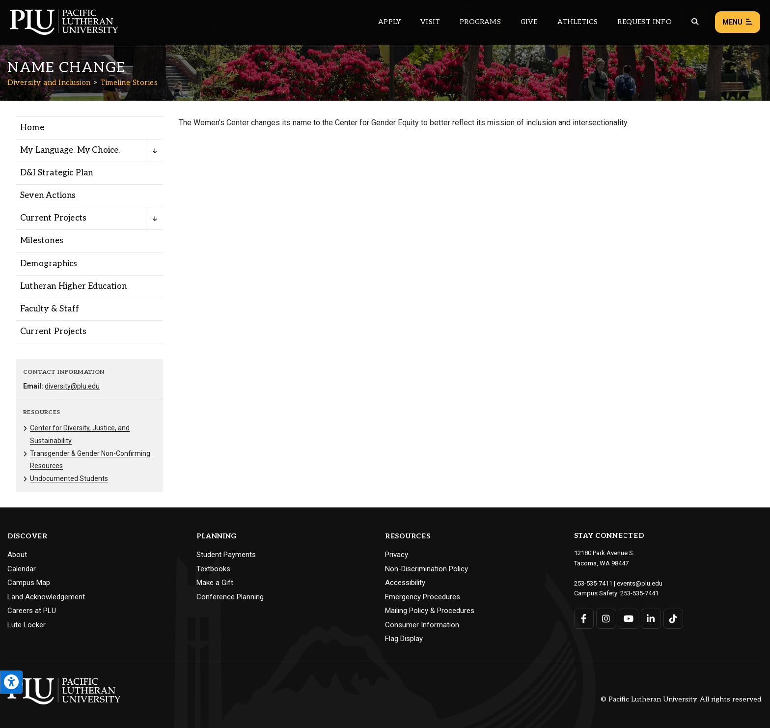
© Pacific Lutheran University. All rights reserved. (682, 699)
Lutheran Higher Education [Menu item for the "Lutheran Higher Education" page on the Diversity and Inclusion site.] (73, 286)
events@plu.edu (639, 583)
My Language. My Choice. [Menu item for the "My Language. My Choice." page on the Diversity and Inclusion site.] (70, 150)
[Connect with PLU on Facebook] (584, 619)
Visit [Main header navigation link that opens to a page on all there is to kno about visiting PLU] (430, 22)
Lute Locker (26, 624)
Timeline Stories (129, 82)
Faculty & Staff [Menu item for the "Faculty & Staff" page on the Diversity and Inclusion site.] (49, 309)
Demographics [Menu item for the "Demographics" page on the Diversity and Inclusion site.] (48, 264)
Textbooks (213, 568)
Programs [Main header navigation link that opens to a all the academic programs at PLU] (480, 22)
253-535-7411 (593, 583)
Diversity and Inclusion (49, 82)
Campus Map (28, 582)
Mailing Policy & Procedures (429, 610)
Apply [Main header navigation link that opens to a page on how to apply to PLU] (389, 22)
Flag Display (404, 638)
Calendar (21, 568)
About (17, 554)
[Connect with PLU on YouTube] (629, 619)
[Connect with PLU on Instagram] (606, 619)
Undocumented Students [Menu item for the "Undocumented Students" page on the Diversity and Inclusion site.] (69, 478)
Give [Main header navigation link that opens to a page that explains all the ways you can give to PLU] (529, 22)
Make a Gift (214, 582)
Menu (737, 22)
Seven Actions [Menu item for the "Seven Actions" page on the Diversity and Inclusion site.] (48, 195)
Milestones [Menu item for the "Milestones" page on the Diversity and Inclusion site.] (41, 241)
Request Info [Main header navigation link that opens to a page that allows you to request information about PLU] (644, 22)
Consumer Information (422, 624)
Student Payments (226, 554)
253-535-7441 (639, 593)
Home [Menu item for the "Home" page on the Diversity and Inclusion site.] (32, 128)
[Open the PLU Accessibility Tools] (11, 682)
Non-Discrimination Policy (426, 568)
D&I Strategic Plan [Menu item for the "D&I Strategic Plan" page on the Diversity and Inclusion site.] (56, 173)
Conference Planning (230, 596)
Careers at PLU (31, 610)
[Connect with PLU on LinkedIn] (651, 619)
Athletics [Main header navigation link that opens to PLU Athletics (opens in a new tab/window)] (577, 22)
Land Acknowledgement (46, 596)
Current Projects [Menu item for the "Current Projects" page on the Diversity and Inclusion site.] (53, 218)
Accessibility (405, 582)
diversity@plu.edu (72, 386)
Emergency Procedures (422, 596)
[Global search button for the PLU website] (695, 22)
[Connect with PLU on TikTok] (673, 619)
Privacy (396, 554)
